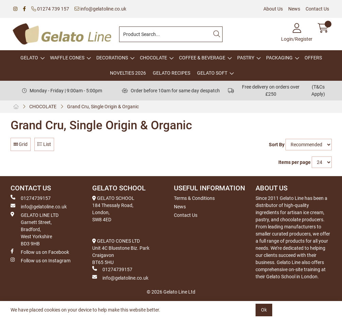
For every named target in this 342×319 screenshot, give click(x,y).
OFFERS (313, 57)
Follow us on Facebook (40, 252)
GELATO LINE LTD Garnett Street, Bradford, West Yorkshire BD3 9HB (35, 229)
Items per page (294, 162)
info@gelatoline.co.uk (100, 9)
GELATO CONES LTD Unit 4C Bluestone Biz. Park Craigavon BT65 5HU (120, 251)
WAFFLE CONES (67, 57)
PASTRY (245, 57)
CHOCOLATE (153, 57)
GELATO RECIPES (171, 73)
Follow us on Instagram (40, 260)
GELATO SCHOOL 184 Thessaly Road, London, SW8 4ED (113, 208)
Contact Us (317, 9)
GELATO (29, 57)
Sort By (276, 144)
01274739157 (31, 198)
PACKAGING (279, 57)
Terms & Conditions (194, 198)
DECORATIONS (112, 57)
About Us (273, 9)
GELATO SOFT (212, 73)
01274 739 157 (50, 9)
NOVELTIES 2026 (128, 73)
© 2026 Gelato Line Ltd (171, 292)
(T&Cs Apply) (318, 90)
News (294, 9)
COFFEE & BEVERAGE (202, 57)
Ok (264, 310)
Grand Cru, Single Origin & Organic (103, 106)
